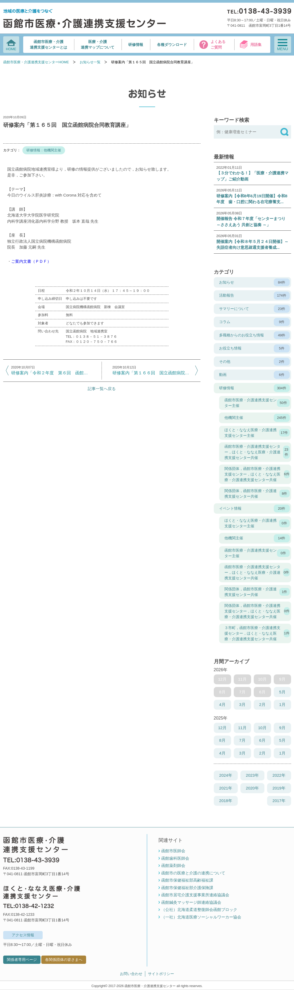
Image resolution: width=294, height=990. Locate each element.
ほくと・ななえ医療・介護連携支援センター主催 (257, 433)
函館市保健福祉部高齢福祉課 (187, 880)
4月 (222, 704)
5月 (282, 692)
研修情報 (135, 44)
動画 (254, 375)
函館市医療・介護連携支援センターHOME (36, 62)
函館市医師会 (173, 850)
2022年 (278, 775)
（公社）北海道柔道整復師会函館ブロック (199, 909)
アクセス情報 (23, 935)
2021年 (225, 788)
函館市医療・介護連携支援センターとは (48, 44)
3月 (242, 704)
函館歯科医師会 (175, 858)
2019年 (278, 788)
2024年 (225, 775)
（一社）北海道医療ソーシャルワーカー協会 (201, 917)
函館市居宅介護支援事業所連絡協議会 (195, 895)
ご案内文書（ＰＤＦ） (31, 261)
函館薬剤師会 (173, 865)
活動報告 (254, 296)
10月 (262, 727)
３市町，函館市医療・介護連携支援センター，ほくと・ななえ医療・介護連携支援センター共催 (257, 633)
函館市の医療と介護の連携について (193, 873)
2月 (262, 704)
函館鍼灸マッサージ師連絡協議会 (191, 902)
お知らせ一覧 (90, 62)
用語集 (255, 44)
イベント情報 (254, 509)
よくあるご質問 (218, 44)
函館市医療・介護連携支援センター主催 (257, 403)
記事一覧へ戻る (102, 388)
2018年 (225, 800)
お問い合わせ (131, 974)
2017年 (278, 800)
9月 (282, 727)
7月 (242, 740)
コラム (254, 322)
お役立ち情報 (254, 348)
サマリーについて (254, 309)
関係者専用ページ (22, 959)
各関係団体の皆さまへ (63, 959)
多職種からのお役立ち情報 (254, 335)
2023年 (252, 775)
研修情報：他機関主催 (43, 150)
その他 (254, 362)
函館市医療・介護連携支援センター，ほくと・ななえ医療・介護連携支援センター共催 (257, 452)
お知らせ (254, 282)
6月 (262, 740)
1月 (282, 704)
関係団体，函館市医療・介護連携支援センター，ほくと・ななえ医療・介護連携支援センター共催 (257, 474)
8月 (222, 740)
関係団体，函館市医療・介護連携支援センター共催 (257, 493)
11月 (242, 727)
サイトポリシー (161, 974)
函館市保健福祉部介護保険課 (187, 887)
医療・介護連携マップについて (97, 44)
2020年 (252, 788)
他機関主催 (257, 418)
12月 (222, 727)
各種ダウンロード (172, 44)
